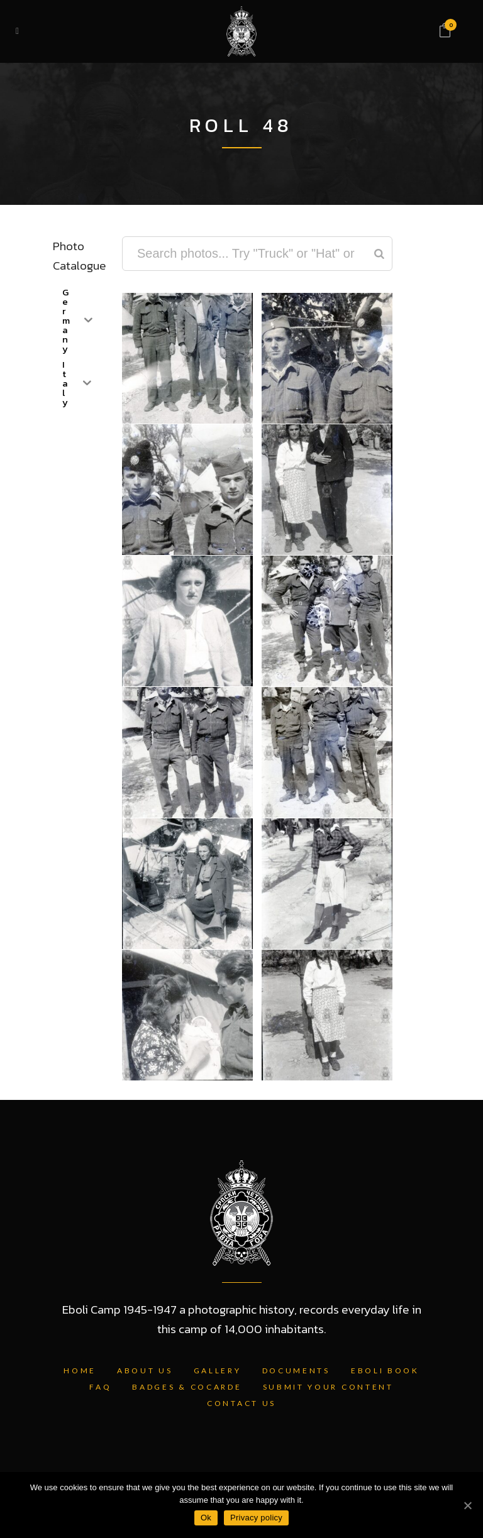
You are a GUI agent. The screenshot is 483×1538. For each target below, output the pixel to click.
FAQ (100, 1387)
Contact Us (241, 1403)
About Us (145, 1370)
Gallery (218, 1370)
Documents (296, 1370)
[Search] (379, 253)
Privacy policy (256, 1517)
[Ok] (467, 1505)
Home (80, 1370)
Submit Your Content (328, 1387)
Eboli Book (385, 1370)
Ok (206, 1517)
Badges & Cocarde (187, 1387)
